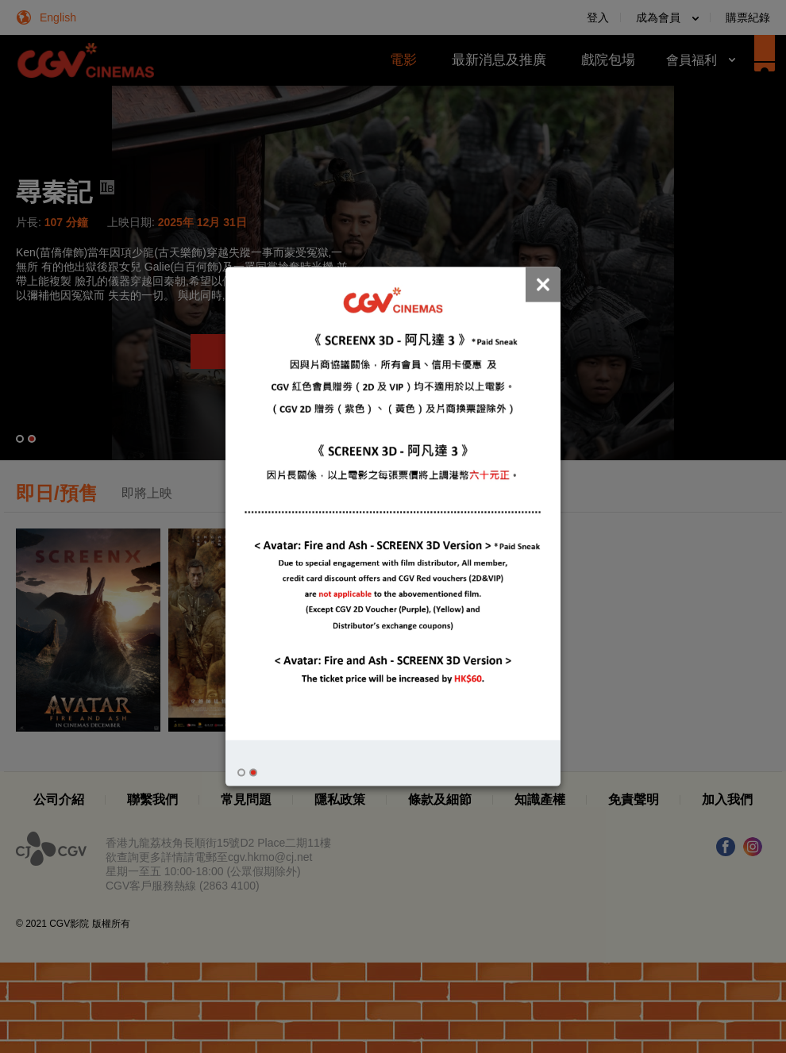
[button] (241, 773)
